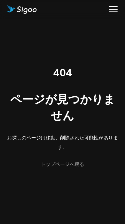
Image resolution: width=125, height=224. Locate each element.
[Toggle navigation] (113, 9)
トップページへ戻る (62, 164)
